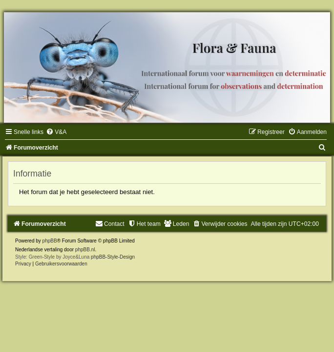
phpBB (49, 240)
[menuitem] (56, 132)
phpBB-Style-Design (113, 257)
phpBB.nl (85, 249)
